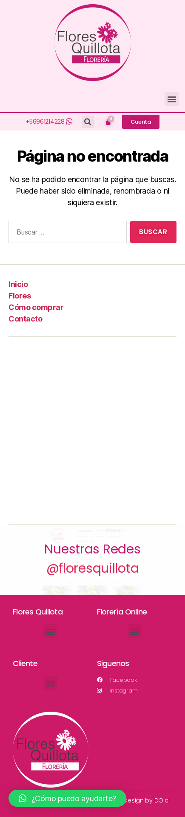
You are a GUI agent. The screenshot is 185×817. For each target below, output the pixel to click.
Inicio (18, 284)
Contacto (25, 318)
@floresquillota (92, 568)
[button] (172, 99)
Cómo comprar (36, 307)
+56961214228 (45, 121)
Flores (20, 295)
